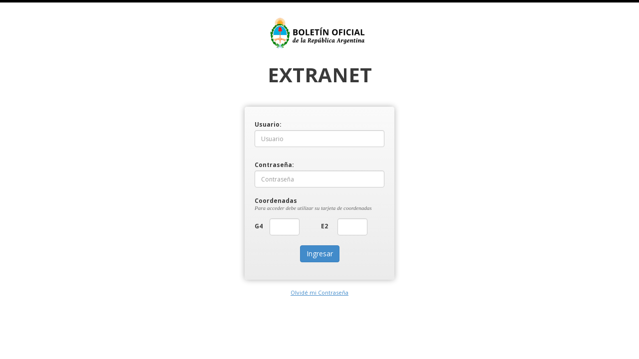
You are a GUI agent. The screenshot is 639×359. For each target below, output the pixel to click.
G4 (259, 225)
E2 (324, 225)
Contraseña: (262, 164)
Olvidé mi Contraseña (319, 292)
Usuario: (262, 124)
